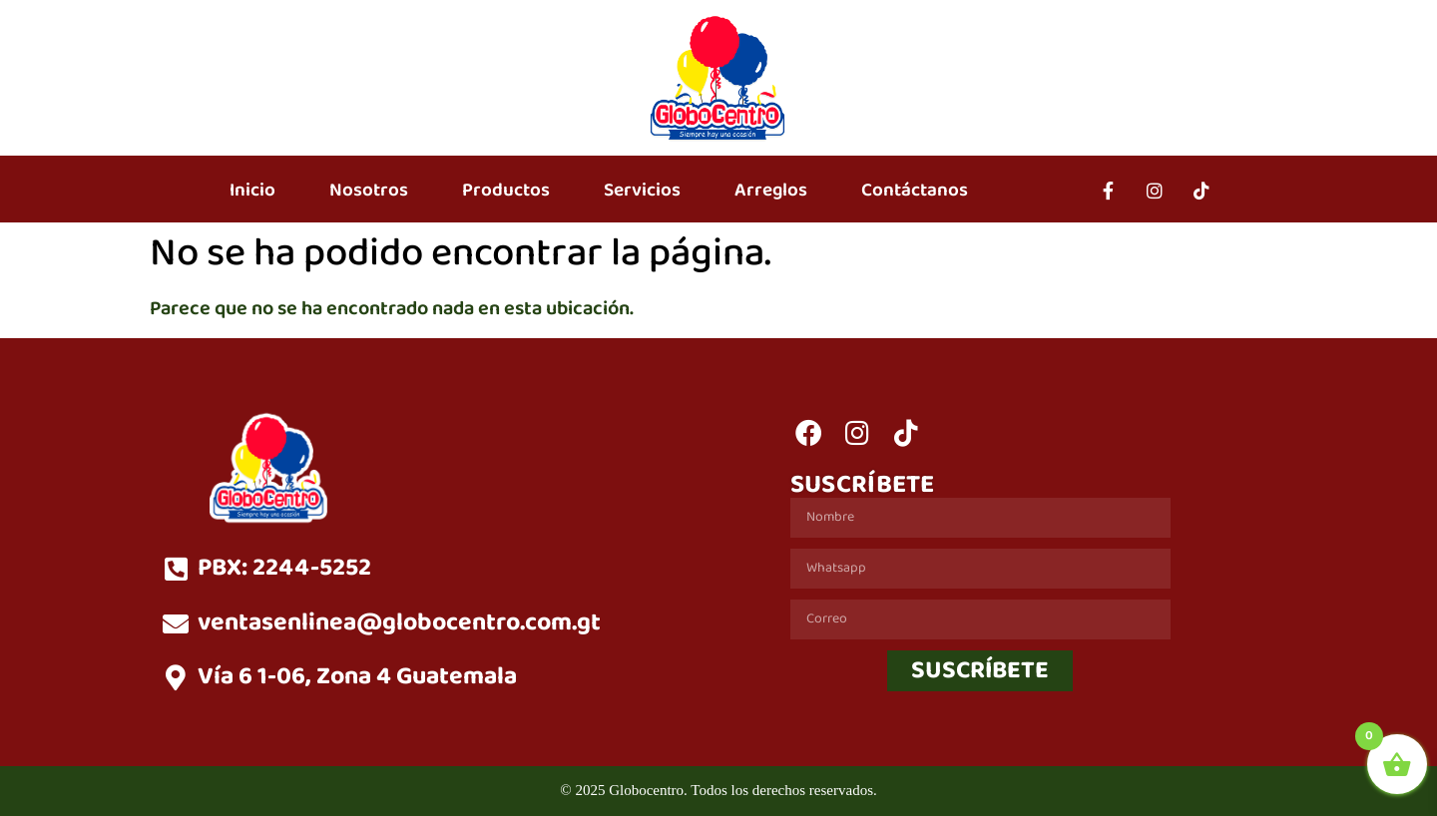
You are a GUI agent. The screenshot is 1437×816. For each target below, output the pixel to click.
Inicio (252, 190)
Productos (506, 190)
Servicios (642, 190)
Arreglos (770, 190)
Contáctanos (914, 190)
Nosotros (368, 190)
